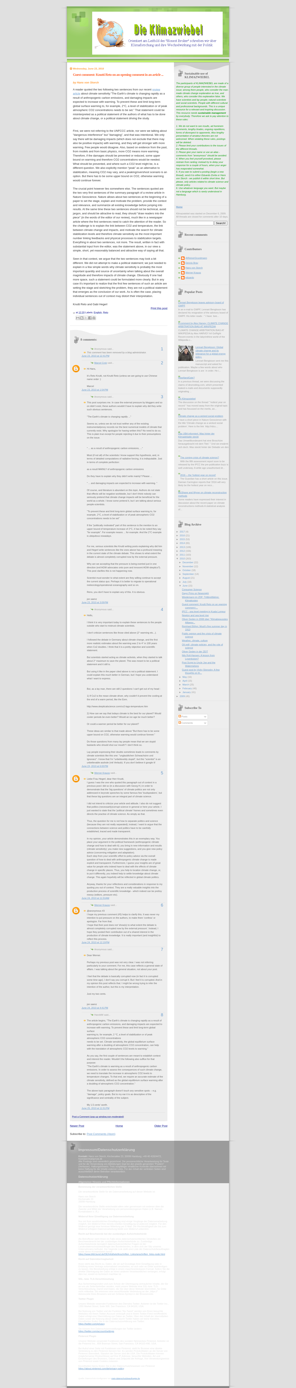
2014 (183, 543)
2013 (183, 547)
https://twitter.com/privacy (91, 1324)
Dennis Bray (191, 263)
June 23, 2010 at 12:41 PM (95, 356)
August (186, 578)
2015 (183, 539)
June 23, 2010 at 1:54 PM (95, 389)
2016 (183, 535)
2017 (183, 531)
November (188, 566)
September (188, 574)
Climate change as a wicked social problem (200, 416)
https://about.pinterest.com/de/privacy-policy (101, 1368)
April (185, 680)
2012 (183, 551)
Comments (185, 723)
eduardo (189, 277)
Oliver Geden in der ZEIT (195, 651)
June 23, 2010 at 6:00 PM (95, 766)
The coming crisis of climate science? (199, 457)
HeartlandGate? (186, 377)
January (186, 692)
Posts (183, 716)
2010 (183, 558)
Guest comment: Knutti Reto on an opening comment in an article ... (118, 75)
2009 (183, 696)
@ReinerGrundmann (196, 258)
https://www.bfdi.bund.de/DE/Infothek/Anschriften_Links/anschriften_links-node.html (121, 1254)
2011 (183, 554)
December (188, 562)
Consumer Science (192, 589)
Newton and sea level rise (195, 615)
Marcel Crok (100, 363)
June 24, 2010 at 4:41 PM (95, 1008)
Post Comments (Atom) (101, 1134)
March (186, 684)
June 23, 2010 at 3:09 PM (95, 602)
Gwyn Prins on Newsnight (195, 593)
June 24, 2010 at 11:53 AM (95, 898)
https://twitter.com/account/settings (96, 1331)
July (184, 582)
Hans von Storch (194, 267)
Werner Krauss (102, 773)
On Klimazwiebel (187, 398)
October (186, 570)
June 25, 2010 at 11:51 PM (95, 1108)
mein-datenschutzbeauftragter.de (125, 1378)
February (187, 688)
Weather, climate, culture (195, 640)
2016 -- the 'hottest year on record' (198, 475)
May (185, 677)
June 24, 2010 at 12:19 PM (95, 942)
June (185, 585)
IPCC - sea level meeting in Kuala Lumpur (204, 611)
